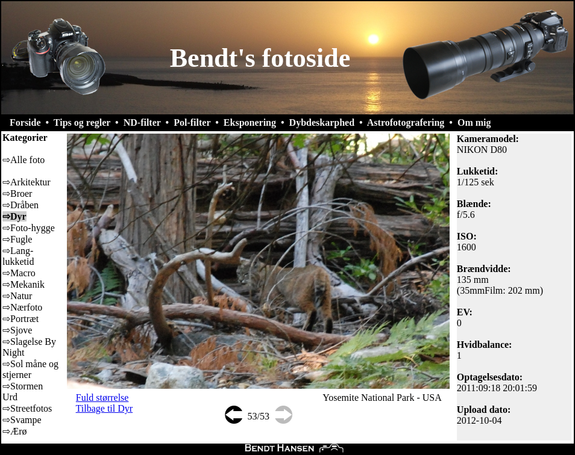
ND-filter (142, 122)
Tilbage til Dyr (104, 408)
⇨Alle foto (23, 160)
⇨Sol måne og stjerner (30, 369)
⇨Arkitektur (26, 182)
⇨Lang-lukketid (18, 256)
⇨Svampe (22, 420)
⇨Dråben (20, 205)
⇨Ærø (14, 431)
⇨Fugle (17, 239)
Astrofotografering (406, 122)
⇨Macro (19, 273)
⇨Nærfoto (22, 307)
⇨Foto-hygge (28, 228)
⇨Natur (17, 296)
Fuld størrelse (102, 397)
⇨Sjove (17, 330)
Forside (25, 122)
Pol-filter (192, 122)
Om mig (474, 122)
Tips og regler (82, 122)
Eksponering (250, 122)
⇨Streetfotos (27, 408)
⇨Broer (17, 193)
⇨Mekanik (23, 284)
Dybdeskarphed (321, 122)
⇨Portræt (20, 319)
